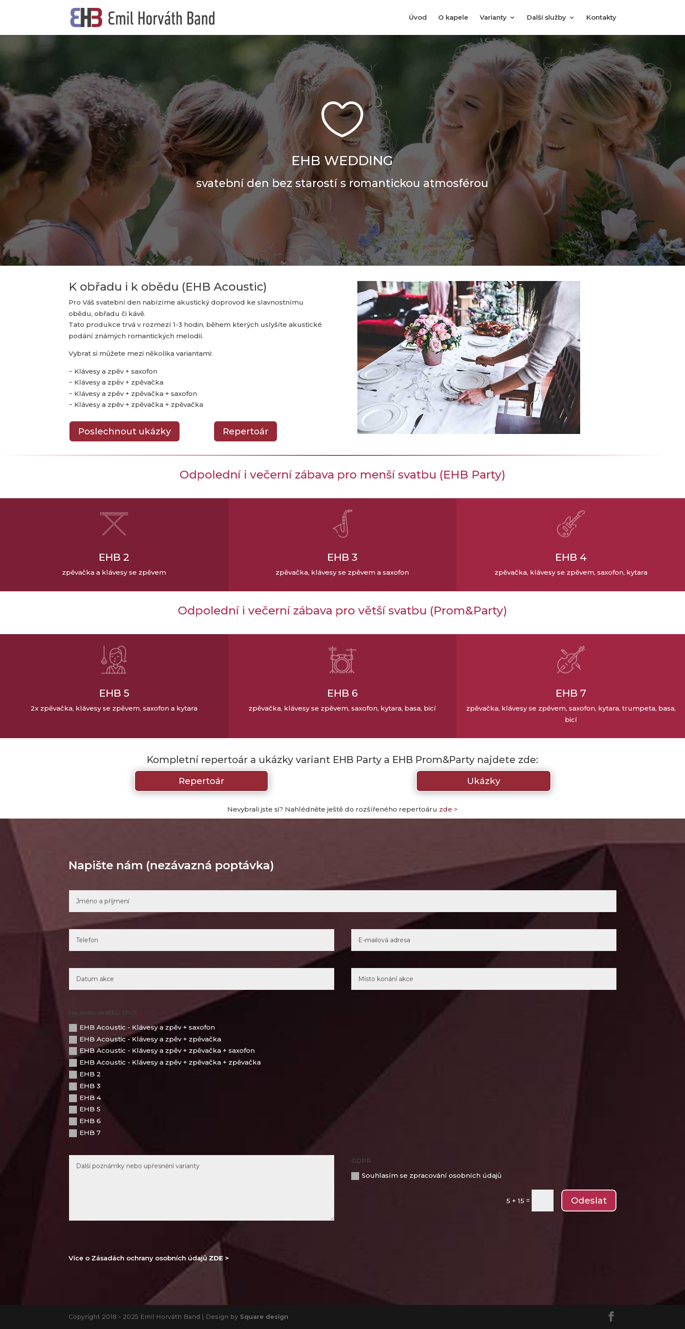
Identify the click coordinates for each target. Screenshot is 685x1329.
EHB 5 (84, 1109)
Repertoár (245, 431)
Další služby (546, 17)
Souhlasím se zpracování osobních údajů (426, 1175)
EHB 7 (84, 1132)
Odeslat (589, 1200)
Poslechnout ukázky (124, 431)
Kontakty (601, 17)
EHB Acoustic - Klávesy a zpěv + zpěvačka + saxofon (162, 1050)
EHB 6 (85, 1121)
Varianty (493, 17)
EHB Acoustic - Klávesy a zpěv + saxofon (142, 1027)
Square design (264, 1317)
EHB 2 (85, 1074)
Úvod (418, 17)
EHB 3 (84, 1086)
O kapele (453, 17)
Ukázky (483, 781)
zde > (448, 809)
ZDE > (219, 1258)
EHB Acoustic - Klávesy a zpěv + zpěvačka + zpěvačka (165, 1062)
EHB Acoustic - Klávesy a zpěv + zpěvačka (145, 1039)
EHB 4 (85, 1097)
